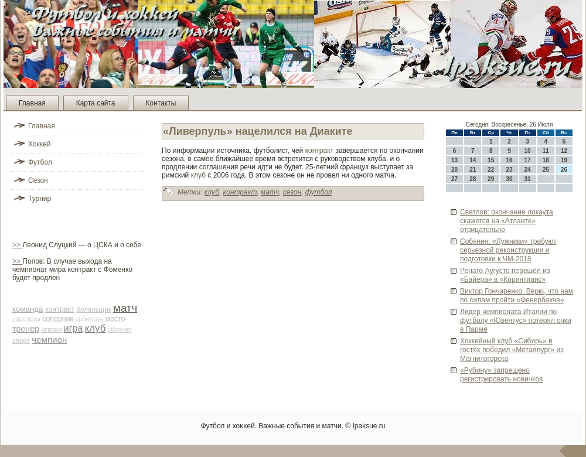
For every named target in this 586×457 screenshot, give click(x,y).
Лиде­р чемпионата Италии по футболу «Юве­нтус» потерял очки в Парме (515, 320)
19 (564, 160)
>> (17, 245)
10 (527, 151)
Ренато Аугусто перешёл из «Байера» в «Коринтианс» (505, 275)
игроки (51, 329)
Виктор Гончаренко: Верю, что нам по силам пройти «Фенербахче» (516, 295)
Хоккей (39, 144)
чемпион (49, 340)
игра (73, 328)
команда (27, 309)
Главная (32, 103)
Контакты (161, 103)
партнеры (26, 318)
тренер (25, 328)
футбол (318, 192)
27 (454, 179)
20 (454, 169)
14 (472, 160)
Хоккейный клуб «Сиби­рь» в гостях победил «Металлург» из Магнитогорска (512, 350)
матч (125, 308)
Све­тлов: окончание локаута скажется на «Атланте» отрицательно (506, 221)
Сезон (38, 180)
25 (546, 169)
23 (509, 169)
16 (509, 160)
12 (564, 151)
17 (527, 160)
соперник (57, 319)
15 (491, 160)
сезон (292, 192)
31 (527, 179)
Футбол (40, 162)
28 (472, 179)
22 (491, 169)
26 (564, 169)
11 (546, 151)
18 (546, 160)
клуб (95, 328)
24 (527, 169)
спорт (21, 340)
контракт (59, 309)
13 (454, 160)
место (115, 319)
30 (509, 179)
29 (491, 179)
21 (472, 169)
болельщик (93, 309)
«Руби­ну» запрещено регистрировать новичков (501, 374)
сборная (120, 329)
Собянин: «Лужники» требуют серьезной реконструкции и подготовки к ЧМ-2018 (508, 250)
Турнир (39, 199)
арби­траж (89, 318)
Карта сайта (95, 103)
